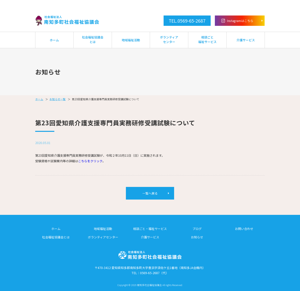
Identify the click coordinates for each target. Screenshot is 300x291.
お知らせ (197, 237)
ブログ (197, 228)
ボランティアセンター (169, 39)
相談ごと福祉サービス (207, 39)
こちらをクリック (90, 161)
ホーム (54, 40)
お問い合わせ (244, 228)
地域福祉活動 (131, 40)
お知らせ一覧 (58, 99)
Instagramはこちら (237, 20)
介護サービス (245, 40)
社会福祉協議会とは (92, 39)
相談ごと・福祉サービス (150, 228)
